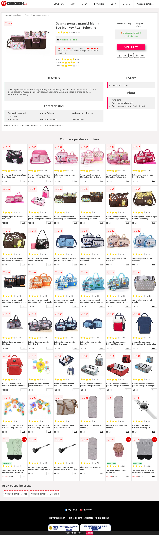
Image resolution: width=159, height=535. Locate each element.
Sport (113, 3)
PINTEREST (86, 510)
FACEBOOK (71, 510)
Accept (89, 532)
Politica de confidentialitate (80, 517)
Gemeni (126, 3)
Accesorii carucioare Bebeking (37, 15)
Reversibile (99, 3)
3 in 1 (84, 3)
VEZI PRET (131, 47)
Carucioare (59, 3)
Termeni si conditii (57, 517)
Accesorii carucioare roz (16, 493)
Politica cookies (102, 517)
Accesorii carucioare (146, 3)
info (23, 181)
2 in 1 (72, 3)
